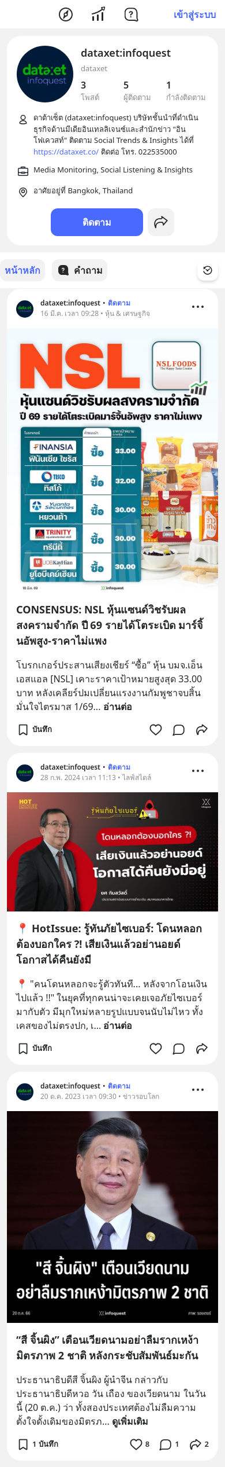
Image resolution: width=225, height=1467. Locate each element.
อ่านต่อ (117, 706)
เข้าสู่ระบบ (195, 14)
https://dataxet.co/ (66, 151)
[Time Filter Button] (207, 270)
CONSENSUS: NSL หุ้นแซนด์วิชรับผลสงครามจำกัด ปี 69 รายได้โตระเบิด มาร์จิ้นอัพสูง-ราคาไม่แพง (109, 624)
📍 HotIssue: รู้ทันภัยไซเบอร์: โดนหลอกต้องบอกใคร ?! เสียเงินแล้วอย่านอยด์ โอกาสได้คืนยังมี (109, 943)
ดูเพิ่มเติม (130, 1420)
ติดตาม (96, 222)
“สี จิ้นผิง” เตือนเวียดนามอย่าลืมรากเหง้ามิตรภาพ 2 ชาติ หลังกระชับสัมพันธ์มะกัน (107, 1347)
